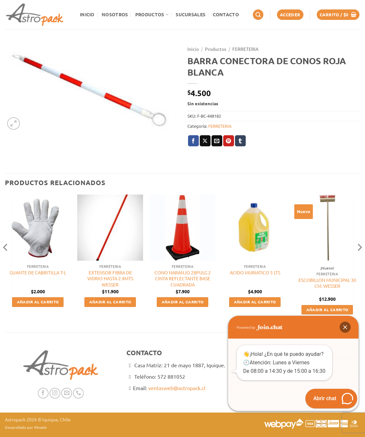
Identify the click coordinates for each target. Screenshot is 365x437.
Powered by (260, 328)
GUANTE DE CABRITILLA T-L (37, 272)
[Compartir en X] (205, 140)
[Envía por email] (217, 140)
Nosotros (115, 14)
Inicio (87, 14)
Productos (151, 14)
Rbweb (40, 427)
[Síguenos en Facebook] (43, 393)
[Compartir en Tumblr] (240, 140)
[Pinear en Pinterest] (228, 140)
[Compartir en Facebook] (193, 140)
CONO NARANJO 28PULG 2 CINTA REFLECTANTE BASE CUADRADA (182, 278)
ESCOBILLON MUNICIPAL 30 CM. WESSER (327, 283)
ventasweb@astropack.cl (176, 388)
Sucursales (190, 14)
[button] (258, 14)
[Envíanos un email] (66, 393)
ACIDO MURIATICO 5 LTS (255, 272)
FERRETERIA (245, 49)
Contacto (226, 14)
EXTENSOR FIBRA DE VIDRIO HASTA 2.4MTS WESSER (110, 278)
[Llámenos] (78, 393)
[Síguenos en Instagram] (55, 393)
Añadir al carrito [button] (38, 301)
